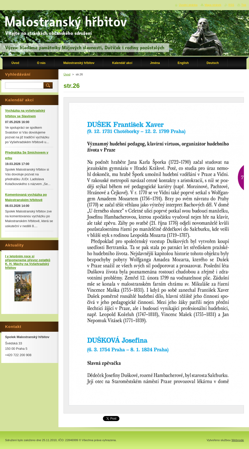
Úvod (67, 74)
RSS (231, 4)
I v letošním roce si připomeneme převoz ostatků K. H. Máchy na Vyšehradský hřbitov (27, 262)
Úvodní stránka (188, 4)
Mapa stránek (213, 4)
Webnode (237, 440)
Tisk (243, 4)
